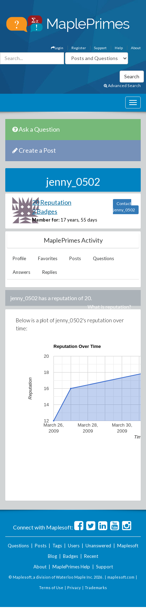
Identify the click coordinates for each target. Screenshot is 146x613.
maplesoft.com (120, 577)
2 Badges (44, 211)
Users (74, 545)
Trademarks (96, 587)
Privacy (74, 587)
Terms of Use (51, 587)
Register (78, 48)
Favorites (47, 258)
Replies (49, 272)
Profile (19, 258)
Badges (70, 556)
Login (57, 48)
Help (119, 48)
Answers (21, 272)
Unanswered (98, 545)
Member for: (45, 220)
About (136, 48)
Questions (103, 258)
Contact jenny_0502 (124, 206)
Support (100, 48)
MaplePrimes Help (71, 566)
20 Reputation (51, 202)
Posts (75, 258)
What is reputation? (109, 307)
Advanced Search (122, 85)
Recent (91, 556)
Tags (57, 545)
